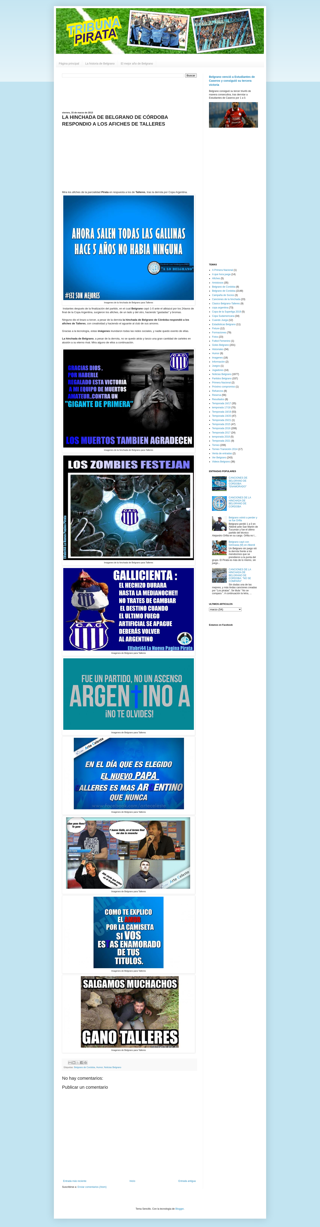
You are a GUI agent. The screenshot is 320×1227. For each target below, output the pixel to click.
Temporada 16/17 (221, 403)
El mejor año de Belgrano (137, 63)
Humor (99, 1067)
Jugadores (217, 370)
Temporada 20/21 (221, 420)
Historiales (217, 349)
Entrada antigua (187, 1181)
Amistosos (217, 282)
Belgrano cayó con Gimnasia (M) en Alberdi (242, 543)
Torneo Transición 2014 (225, 449)
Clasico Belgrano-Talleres (226, 303)
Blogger (179, 1208)
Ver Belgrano (219, 457)
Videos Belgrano (221, 461)
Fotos (215, 336)
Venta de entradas (222, 453)
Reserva (216, 395)
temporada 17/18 (221, 407)
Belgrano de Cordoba (84, 1067)
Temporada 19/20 (221, 415)
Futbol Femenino (221, 340)
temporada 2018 (221, 436)
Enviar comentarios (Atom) (92, 1187)
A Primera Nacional (222, 270)
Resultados (218, 399)
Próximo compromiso (223, 386)
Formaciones (219, 332)
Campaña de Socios (223, 295)
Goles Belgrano (220, 345)
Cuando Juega (220, 320)
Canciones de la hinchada (226, 299)
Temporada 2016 (221, 428)
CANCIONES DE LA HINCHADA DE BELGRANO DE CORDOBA (240, 502)
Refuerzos (217, 391)
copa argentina (220, 307)
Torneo (216, 445)
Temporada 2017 (221, 432)
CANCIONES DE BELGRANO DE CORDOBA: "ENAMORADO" (238, 482)
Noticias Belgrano (112, 1067)
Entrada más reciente (74, 1181)
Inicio (132, 1181)
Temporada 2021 (221, 440)
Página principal (69, 63)
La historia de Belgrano (100, 63)
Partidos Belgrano (221, 378)
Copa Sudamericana (223, 316)
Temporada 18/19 (221, 411)
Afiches (216, 278)
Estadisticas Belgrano (224, 324)
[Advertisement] (129, 94)
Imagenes (217, 357)
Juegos (216, 365)
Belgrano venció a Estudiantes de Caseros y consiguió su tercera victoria (232, 80)
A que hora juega (221, 274)
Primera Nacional (221, 382)
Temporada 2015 (221, 424)
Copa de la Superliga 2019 (226, 311)
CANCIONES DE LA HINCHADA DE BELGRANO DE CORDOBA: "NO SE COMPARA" (240, 575)
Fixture (216, 328)
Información (218, 361)
